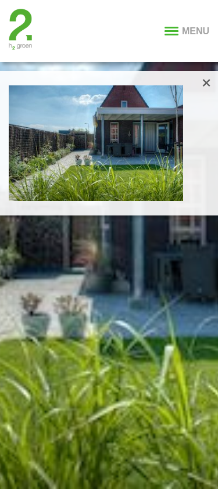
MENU (187, 31)
